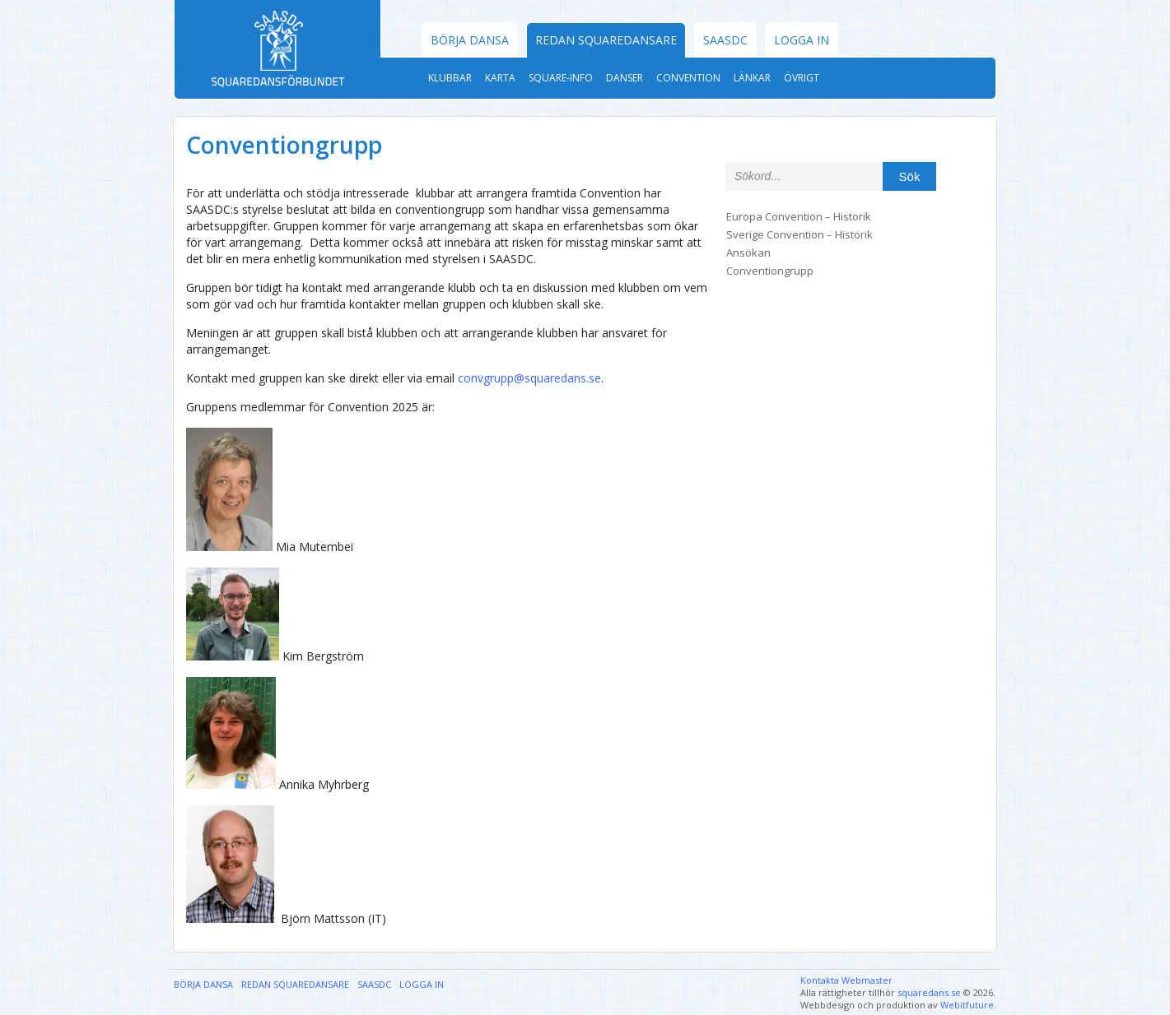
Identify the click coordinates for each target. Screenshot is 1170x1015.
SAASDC (725, 40)
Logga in (801, 40)
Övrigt (801, 78)
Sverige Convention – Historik (799, 234)
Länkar (752, 78)
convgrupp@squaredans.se (529, 378)
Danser (624, 78)
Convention (688, 78)
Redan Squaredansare (606, 40)
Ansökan (748, 252)
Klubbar (450, 78)
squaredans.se (929, 992)
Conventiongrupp (769, 270)
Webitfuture (967, 1005)
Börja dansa (470, 40)
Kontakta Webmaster (846, 980)
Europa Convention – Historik (798, 216)
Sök (910, 176)
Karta (500, 78)
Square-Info (561, 78)
